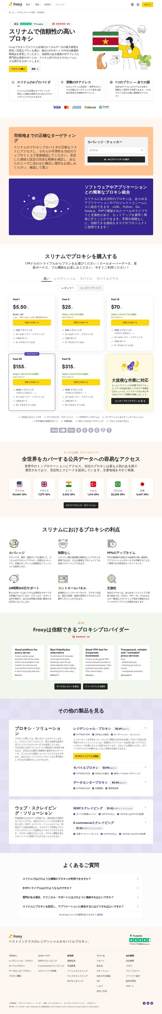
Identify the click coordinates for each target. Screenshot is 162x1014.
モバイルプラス (108, 278)
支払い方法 (102, 991)
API (98, 981)
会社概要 (130, 960)
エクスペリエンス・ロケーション (81, 505)
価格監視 (71, 960)
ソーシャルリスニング (77, 970)
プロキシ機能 (15, 975)
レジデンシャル (65, 278)
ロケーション (103, 970)
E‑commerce (51, 965)
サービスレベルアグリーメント (74, 1003)
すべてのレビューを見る (68, 686)
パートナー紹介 (133, 975)
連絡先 (100, 914)
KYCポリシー (91, 1003)
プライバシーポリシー (26, 1003)
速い (46, 278)
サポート (130, 986)
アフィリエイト (133, 970)
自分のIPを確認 (103, 975)
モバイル (86, 278)
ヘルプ (100, 986)
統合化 (100, 965)
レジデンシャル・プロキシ (21, 960)
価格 (35, 68)
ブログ (129, 965)
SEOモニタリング (75, 981)
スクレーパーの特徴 (47, 970)
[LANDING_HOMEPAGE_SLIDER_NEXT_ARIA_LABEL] (151, 662)
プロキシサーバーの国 (26, 12)
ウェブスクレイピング (77, 975)
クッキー (39, 1003)
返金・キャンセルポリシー (53, 1003)
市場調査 (71, 965)
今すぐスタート (32, 322)
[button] (81, 878)
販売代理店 (131, 981)
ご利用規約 (12, 1003)
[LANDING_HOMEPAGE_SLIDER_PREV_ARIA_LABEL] (11, 662)
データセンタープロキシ (20, 970)
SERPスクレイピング (47, 960)
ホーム (11, 12)
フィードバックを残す (95, 686)
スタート (147, 4)
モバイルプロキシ (17, 965)
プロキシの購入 (18, 68)
